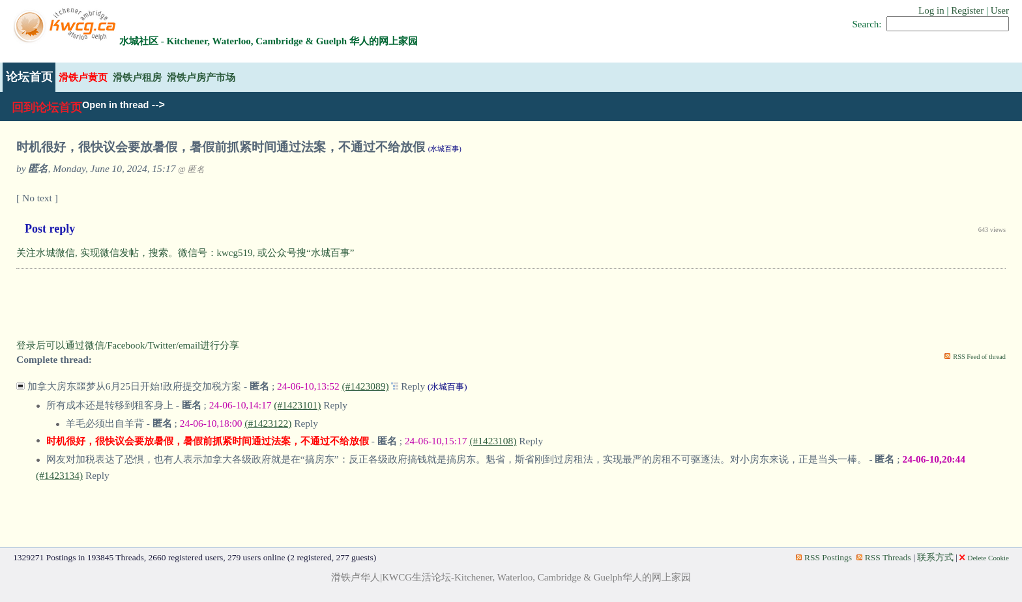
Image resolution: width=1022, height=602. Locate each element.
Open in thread (115, 105)
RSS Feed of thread (979, 356)
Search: (867, 24)
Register (967, 10)
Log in (931, 10)
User (1000, 10)
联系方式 (935, 557)
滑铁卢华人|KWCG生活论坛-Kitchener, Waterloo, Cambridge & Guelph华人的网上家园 (511, 577)
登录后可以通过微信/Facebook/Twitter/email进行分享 (127, 345)
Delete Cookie (984, 558)
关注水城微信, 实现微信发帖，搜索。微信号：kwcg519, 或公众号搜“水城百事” (185, 253)
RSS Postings (824, 557)
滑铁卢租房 (137, 77)
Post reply (50, 228)
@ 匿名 (191, 169)
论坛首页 (29, 76)
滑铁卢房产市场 (201, 77)
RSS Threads (883, 557)
